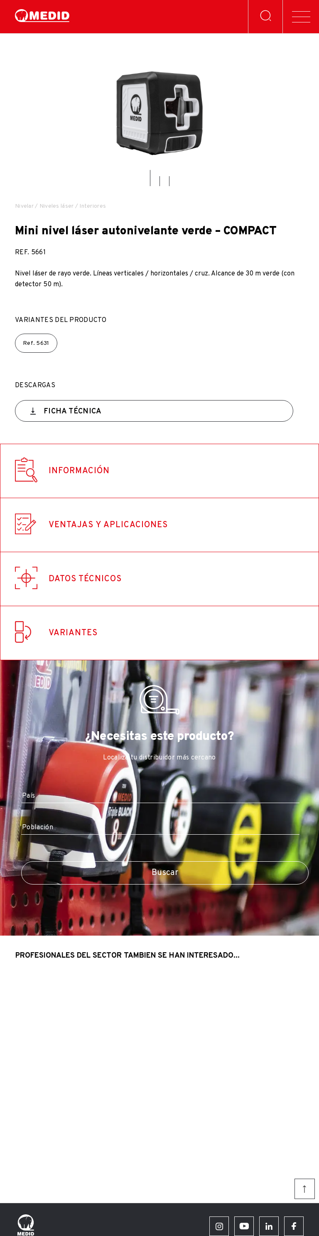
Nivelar (24, 206)
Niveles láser (56, 206)
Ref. (36, 343)
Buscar (165, 872)
